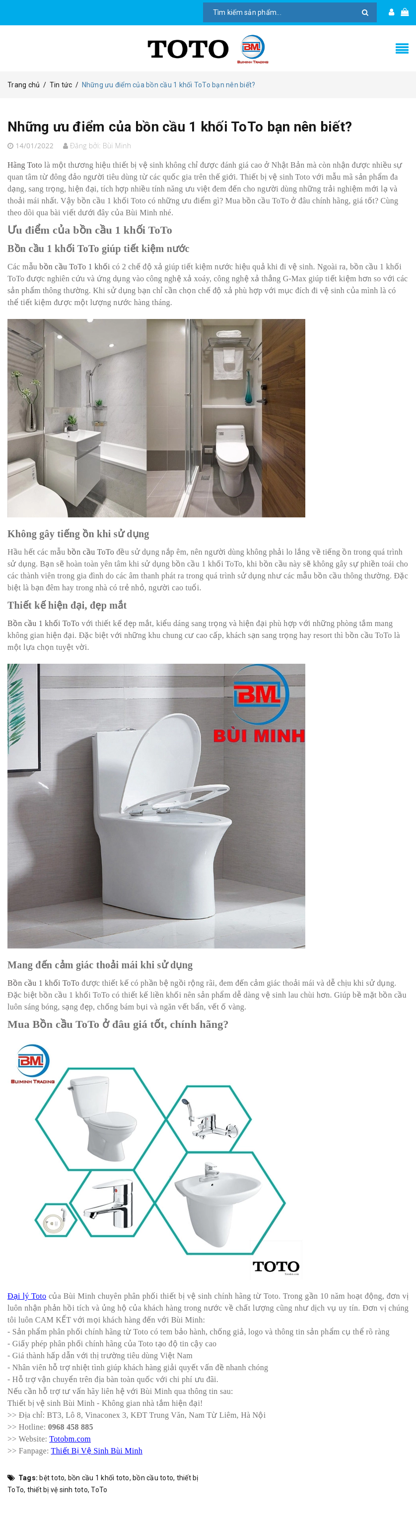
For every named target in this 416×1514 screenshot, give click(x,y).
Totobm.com (70, 1442)
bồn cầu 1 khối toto (99, 1481)
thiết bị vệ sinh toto (57, 1493)
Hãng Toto (24, 168)
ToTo (99, 1493)
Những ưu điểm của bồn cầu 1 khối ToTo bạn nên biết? (194, 129)
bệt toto (52, 1481)
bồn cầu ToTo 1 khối (74, 270)
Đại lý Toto (26, 1299)
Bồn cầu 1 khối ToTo (43, 627)
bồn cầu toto (153, 1481)
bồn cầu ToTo (91, 555)
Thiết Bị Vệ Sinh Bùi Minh (96, 1454)
